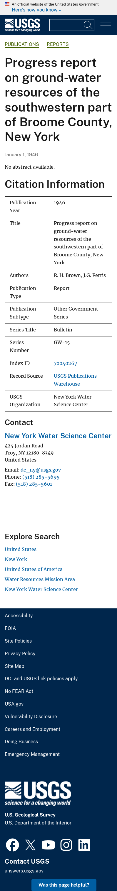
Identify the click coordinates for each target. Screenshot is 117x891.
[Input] (71, 25)
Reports (58, 44)
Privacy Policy (20, 653)
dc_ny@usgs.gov (41, 470)
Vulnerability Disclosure (31, 716)
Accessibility (19, 615)
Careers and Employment (32, 729)
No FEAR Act (19, 691)
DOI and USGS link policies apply (41, 678)
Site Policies (18, 641)
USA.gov (14, 704)
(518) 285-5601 (34, 484)
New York (16, 559)
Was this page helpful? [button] (64, 885)
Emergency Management (32, 754)
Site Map (14, 666)
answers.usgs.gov (24, 871)
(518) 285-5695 (41, 477)
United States (20, 549)
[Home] (22, 30)
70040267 (65, 363)
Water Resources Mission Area (40, 579)
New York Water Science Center (58, 436)
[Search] (88, 25)
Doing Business (21, 741)
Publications (22, 44)
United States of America (34, 569)
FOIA (10, 628)
